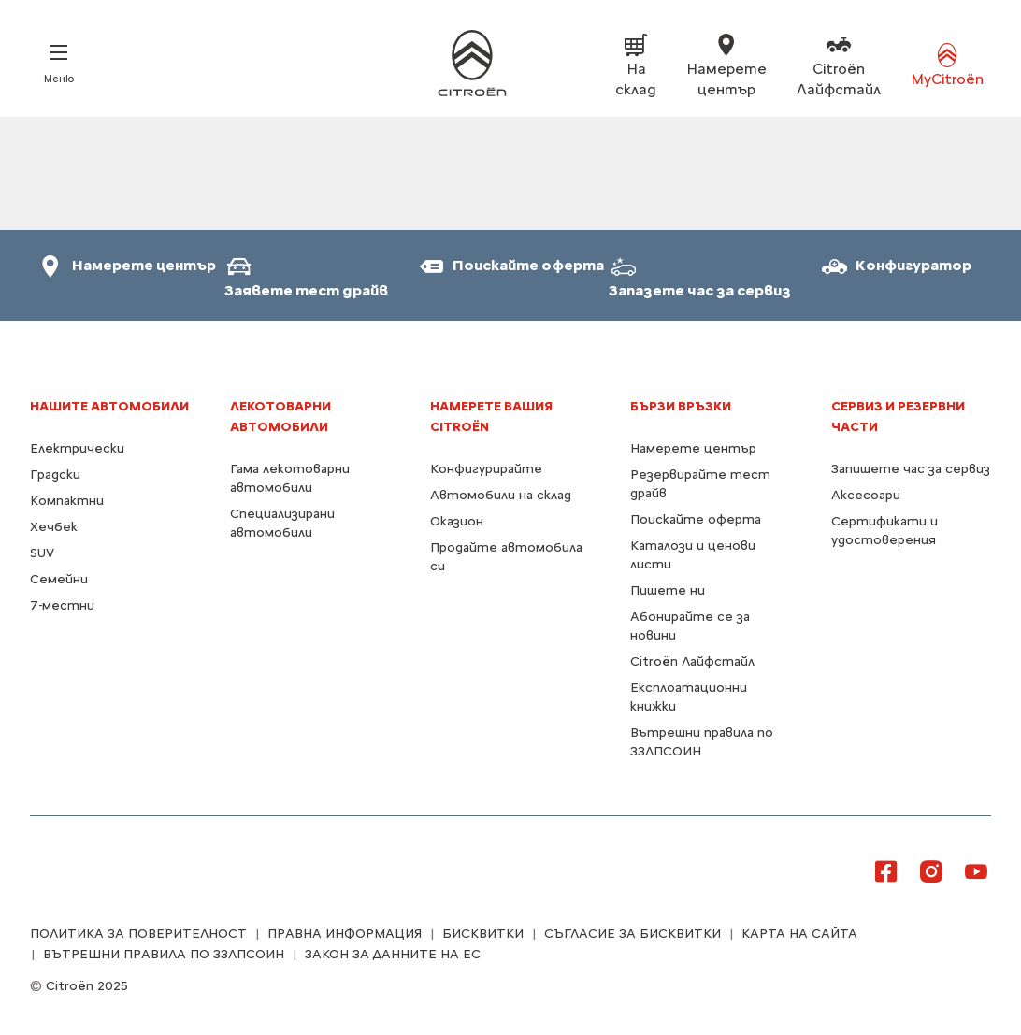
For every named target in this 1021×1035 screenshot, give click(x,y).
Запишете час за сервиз (910, 469)
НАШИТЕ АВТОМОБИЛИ (109, 406)
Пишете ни (667, 590)
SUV (42, 553)
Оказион (456, 521)
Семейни (59, 579)
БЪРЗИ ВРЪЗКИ (680, 406)
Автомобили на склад (500, 495)
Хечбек (54, 527)
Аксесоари (865, 495)
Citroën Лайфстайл (692, 661)
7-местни (62, 605)
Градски (55, 474)
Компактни (67, 501)
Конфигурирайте (486, 469)
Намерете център (693, 448)
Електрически (77, 448)
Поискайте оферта (695, 519)
